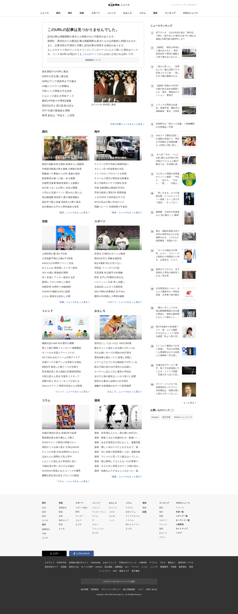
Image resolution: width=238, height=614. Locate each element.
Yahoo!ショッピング (183, 417)
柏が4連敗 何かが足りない (108, 263)
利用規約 (95, 589)
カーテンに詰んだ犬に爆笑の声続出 (112, 371)
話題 (144, 512)
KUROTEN (61, 562)
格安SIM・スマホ (185, 562)
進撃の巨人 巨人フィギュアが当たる (60, 381)
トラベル (130, 520)
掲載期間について (93, 60)
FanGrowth (95, 562)
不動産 (174, 567)
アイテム (153, 562)
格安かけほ (74, 567)
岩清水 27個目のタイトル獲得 (109, 253)
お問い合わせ (151, 589)
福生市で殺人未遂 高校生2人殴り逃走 (61, 202)
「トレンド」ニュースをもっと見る (71, 391)
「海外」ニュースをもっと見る (126, 212)
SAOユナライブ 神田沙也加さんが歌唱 (62, 385)
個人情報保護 (129, 589)
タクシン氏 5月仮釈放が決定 (109, 168)
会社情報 (84, 589)
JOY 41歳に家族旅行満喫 (55, 272)
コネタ (112, 512)
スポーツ (95, 13)
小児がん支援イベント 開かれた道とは (62, 192)
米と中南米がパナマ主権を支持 (110, 183)
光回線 (63, 567)
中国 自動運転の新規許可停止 (109, 187)
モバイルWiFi (87, 567)
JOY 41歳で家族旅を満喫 (56, 110)
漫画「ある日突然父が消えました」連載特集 (117, 442)
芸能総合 (63, 507)
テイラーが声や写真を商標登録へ (111, 164)
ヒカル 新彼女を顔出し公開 (56, 296)
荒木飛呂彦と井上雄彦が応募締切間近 (61, 371)
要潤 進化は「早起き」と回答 (58, 115)
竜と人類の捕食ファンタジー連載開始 (61, 348)
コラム (142, 13)
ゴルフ (78, 520)
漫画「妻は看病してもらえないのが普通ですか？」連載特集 (118, 461)
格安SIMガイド (51, 567)
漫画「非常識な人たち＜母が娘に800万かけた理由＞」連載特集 (118, 433)
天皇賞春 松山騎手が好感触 (108, 272)
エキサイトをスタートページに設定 (119, 581)
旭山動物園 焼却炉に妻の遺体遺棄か (60, 197)
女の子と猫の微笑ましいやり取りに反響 (115, 376)
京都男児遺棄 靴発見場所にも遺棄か (60, 183)
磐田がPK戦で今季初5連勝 (56, 100)
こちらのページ (90, 54)
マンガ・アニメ (99, 512)
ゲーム (95, 516)
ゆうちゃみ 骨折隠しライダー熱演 (59, 267)
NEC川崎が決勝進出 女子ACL (109, 291)
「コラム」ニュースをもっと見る (72, 481)
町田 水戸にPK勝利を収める (108, 277)
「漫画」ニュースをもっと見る (126, 476)
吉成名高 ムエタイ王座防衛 (108, 286)
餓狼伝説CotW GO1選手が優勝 (58, 343)
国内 (58, 13)
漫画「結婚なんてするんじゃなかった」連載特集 (118, 470)
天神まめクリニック (128, 562)
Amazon (155, 417)
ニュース (44, 13)
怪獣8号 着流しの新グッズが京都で (60, 367)
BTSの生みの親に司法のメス (109, 202)
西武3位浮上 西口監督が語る (58, 105)
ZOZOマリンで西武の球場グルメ (59, 442)
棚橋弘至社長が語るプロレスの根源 (60, 475)
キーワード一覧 (183, 520)
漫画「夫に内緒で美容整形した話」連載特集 (117, 451)
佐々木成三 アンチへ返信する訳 (58, 277)
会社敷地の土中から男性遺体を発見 (60, 206)
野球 (77, 512)
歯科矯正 (183, 567)
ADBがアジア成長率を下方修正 (59, 81)
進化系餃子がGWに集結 (55, 71)
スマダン (130, 507)
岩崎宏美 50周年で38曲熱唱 (56, 286)
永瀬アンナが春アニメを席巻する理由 (61, 362)
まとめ (45, 520)
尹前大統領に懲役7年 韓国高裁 (110, 192)
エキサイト (192, 5)
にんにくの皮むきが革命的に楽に (59, 461)
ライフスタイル (133, 516)
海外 (70, 13)
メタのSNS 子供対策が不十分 (109, 197)
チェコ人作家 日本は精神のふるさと (60, 451)
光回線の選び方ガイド (78, 562)
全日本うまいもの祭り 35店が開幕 (59, 187)
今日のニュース (190, 13)
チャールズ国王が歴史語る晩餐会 (111, 178)
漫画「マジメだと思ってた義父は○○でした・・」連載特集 (118, 456)
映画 (61, 512)
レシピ (145, 567)
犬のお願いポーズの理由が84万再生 (112, 352)
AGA (115, 571)
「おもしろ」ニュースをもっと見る (124, 391)
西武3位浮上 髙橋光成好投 (108, 258)
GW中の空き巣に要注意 (55, 76)
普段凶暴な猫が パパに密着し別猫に (113, 357)
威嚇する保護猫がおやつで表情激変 (112, 385)
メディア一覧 (182, 516)
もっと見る (189, 403)
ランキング (170, 13)
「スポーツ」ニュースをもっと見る (124, 302)
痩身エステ (124, 571)
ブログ (163, 562)
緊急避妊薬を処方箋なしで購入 (58, 437)
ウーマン (135, 567)
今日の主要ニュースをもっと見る (127, 124)
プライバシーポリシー (111, 589)
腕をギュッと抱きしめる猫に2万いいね (114, 348)
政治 (44, 516)
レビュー (96, 507)
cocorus (98, 567)
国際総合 (46, 529)
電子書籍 (135, 571)
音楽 (61, 516)
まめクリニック (110, 562)
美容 (191, 567)
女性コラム (131, 512)
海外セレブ (64, 520)
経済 (44, 512)
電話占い (172, 562)
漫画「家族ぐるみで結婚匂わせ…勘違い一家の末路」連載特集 (118, 437)
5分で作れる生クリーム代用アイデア (61, 357)
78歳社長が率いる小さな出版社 (58, 466)
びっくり (113, 507)
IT (93, 520)
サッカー (79, 516)
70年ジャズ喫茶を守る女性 (57, 91)
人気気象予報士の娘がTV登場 (57, 258)
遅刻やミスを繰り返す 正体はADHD (60, 447)
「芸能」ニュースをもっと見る (73, 302)
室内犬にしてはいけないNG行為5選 (112, 343)
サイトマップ (182, 529)
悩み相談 (108, 567)
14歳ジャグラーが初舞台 (55, 86)
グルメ (95, 524)
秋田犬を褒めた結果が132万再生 (111, 381)
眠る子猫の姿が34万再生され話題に (112, 367)
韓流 (61, 524)
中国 (44, 533)
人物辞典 (180, 524)
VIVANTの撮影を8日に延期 (56, 291)
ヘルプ (179, 533)
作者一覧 (180, 512)
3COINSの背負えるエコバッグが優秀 (61, 470)
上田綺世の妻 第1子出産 (54, 253)
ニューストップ (178, 5)
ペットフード (104, 571)
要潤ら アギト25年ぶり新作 (56, 282)
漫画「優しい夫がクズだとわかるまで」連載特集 (118, 447)
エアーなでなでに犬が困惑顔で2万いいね (115, 362)
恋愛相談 (119, 567)
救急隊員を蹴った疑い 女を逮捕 (58, 178)
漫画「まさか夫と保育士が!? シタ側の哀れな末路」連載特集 (118, 466)
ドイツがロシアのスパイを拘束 (110, 173)
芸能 (82, 13)
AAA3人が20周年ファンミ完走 (58, 263)
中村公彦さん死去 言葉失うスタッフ (60, 376)
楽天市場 (166, 417)
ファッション (98, 529)
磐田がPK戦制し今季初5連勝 (109, 296)
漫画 (155, 13)
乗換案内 (164, 567)
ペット (112, 520)
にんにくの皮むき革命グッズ (58, 96)
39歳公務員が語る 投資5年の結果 (59, 433)
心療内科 (143, 562)
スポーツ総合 (81, 507)
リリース (180, 507)
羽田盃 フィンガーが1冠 (106, 267)
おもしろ (127, 13)
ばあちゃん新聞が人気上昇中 (57, 456)
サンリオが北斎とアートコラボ (58, 352)
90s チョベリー (132, 524)
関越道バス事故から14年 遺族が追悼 (61, 173)
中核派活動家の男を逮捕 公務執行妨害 (62, 168)
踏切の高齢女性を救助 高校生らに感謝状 (63, 164)
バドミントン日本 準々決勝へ (109, 282)
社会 (44, 507)
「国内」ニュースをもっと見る (73, 212)
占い (127, 567)
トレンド (111, 13)
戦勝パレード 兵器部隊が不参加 (110, 206)
